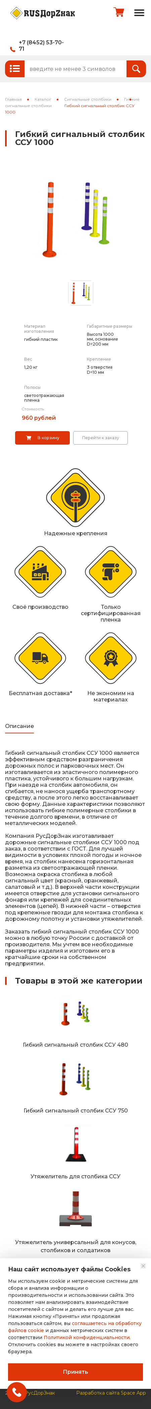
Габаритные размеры (109, 326)
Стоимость (32, 408)
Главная (13, 99)
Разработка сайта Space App (111, 1393)
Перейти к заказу (100, 437)
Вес (28, 359)
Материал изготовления (39, 329)
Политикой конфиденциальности (87, 1337)
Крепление (99, 359)
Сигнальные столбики (87, 99)
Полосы (32, 387)
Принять (75, 1372)
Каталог (43, 99)
